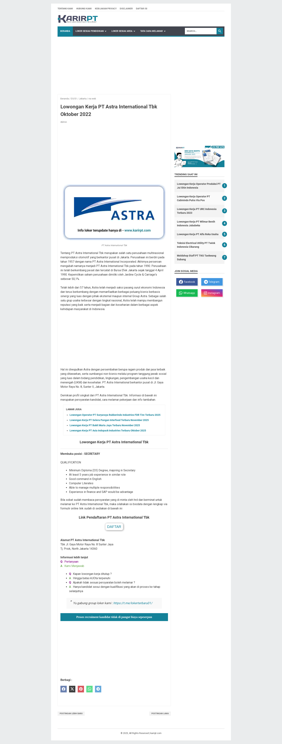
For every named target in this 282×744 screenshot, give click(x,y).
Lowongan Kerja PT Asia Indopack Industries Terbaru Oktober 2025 (108, 430)
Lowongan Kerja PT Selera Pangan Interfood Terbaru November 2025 (109, 420)
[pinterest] (81, 689)
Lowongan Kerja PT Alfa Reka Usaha (198, 234)
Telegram (211, 282)
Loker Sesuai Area (122, 31)
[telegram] (98, 689)
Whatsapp (187, 293)
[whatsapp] (89, 689)
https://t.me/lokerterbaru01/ (132, 603)
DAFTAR (114, 527)
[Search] (201, 31)
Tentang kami (65, 8)
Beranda (65, 31)
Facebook (187, 282)
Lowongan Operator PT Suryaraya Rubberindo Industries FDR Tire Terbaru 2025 (115, 414)
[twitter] (72, 689)
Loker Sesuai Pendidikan (90, 31)
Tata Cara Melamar (151, 31)
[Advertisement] (141, 63)
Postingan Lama (160, 713)
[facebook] (63, 689)
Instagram (212, 293)
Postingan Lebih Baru (71, 713)
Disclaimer (126, 8)
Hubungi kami (84, 8)
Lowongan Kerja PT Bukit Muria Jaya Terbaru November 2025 (105, 425)
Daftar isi (141, 8)
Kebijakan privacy (106, 8)
